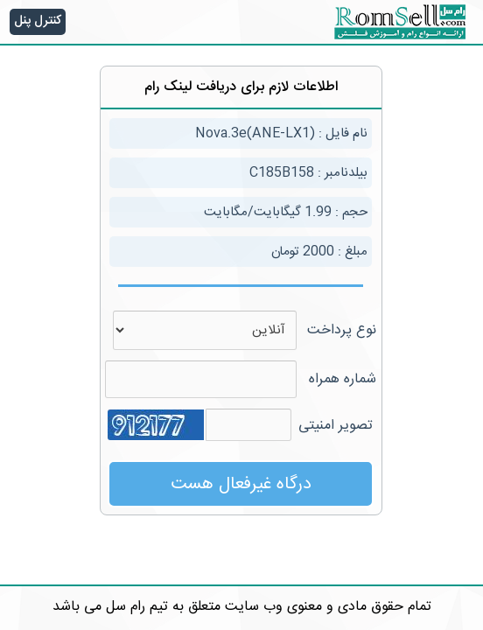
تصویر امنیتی (335, 426)
